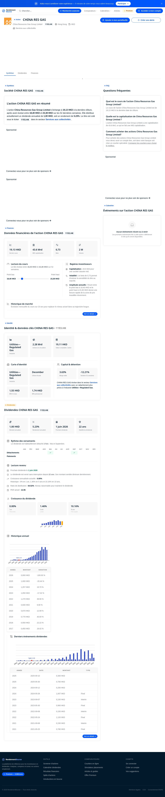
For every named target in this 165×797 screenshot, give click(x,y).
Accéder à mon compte (149, 11)
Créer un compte (132, 767)
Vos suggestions (132, 771)
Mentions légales (135, 790)
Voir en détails (90, 314)
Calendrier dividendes (52, 767)
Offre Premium (90, 775)
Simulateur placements (94, 767)
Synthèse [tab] (10, 73)
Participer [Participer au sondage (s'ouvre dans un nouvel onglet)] (123, 4)
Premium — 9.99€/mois (13, 774)
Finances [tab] (34, 73)
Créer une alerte (146, 20)
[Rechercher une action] (37, 11)
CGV (144, 790)
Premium (128, 11)
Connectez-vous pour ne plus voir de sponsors (28, 171)
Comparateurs (90, 11)
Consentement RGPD (155, 790)
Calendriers (105, 11)
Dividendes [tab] (22, 73)
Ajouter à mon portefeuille (114, 20)
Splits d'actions (49, 775)
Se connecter (131, 764)
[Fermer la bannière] (161, 3)
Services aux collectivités (24, 28)
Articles (117, 11)
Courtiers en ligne (92, 764)
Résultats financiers (51, 771)
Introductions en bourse (52, 779)
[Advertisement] (82, 50)
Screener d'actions (50, 764)
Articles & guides (91, 771)
